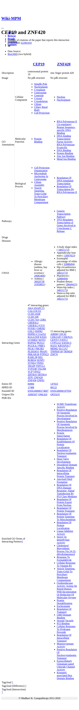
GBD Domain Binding (64, 616)
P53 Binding (63, 623)
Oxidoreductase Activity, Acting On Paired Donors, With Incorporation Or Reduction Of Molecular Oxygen (67, 590)
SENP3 (40, 360)
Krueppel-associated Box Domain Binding (65, 675)
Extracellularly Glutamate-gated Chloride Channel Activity (66, 665)
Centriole (39, 95)
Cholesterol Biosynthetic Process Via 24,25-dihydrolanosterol (66, 550)
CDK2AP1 (56, 337)
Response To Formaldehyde (64, 558)
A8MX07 (32, 394)
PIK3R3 (39, 348)
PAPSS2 (32, 342)
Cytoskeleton (41, 101)
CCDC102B (34, 314)
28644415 (71, 284)
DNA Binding (64, 150)
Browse (12, 35)
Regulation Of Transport (64, 610)
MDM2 (54, 348)
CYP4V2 (63, 340)
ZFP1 (30, 377)
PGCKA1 (33, 345)
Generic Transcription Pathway (64, 214)
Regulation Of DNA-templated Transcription (65, 180)
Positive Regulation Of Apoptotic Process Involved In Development (67, 414)
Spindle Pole (40, 84)
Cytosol (38, 98)
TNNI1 (40, 363)
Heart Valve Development (64, 460)
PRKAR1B (33, 354)
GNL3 (31, 331)
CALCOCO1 (34, 311)
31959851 (39, 284)
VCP (30, 371)
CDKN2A (67, 337)
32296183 (26, 43)
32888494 (69, 264)
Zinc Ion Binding (65, 156)
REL (40, 357)
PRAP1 (43, 351)
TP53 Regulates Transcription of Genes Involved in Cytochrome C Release (66, 225)
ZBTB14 (42, 374)
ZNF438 (32, 380)
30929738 (39, 281)
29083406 (39, 275)
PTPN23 (44, 354)
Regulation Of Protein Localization (64, 525)
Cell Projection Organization (42, 169)
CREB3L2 (33, 322)
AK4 (30, 308)
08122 (53, 387)
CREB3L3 (33, 325)
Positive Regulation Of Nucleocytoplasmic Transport (67, 653)
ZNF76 (54, 354)
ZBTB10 (32, 374)
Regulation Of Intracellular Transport (64, 638)
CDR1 (43, 319)
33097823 (69, 255)
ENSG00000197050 (60, 391)
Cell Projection (42, 112)
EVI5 (42, 325)
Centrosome (40, 92)
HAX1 (53, 345)
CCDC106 (33, 316)
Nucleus (61, 97)
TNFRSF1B (56, 351)
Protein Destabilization (64, 602)
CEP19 (39, 64)
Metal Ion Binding (66, 159)
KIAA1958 (33, 337)
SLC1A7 (63, 348)
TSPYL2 (40, 366)
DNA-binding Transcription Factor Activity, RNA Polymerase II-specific (66, 142)
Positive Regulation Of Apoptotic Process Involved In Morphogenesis (67, 425)
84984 (31, 384)
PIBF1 (41, 345)
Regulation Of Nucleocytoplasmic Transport (67, 453)
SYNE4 (32, 363)
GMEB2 (41, 328)
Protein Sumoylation (63, 434)
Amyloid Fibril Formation (64, 480)
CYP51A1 (55, 342)
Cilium (37, 104)
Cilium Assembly (39, 183)
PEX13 (40, 342)
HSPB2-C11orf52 (37, 334)
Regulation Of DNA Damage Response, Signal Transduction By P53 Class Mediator (67, 491)
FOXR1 (32, 328)
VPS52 (36, 371)
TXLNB (41, 368)
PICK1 (31, 348)
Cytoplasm (39, 89)
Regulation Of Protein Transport (66, 509)
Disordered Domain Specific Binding (67, 466)
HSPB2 (39, 331)
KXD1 (43, 337)
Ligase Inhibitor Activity (65, 532)
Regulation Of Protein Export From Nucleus (64, 502)
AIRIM (54, 334)
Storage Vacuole (65, 620)
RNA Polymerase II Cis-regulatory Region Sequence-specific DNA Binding (67, 127)
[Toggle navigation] (2, 28)
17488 (31, 387)
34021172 (63, 249)
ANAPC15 (38, 308)
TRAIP (31, 366)
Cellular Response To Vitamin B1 (66, 564)
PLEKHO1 (33, 351)
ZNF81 (40, 380)
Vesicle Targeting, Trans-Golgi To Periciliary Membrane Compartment (41, 195)
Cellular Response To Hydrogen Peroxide (66, 629)
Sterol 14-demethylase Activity (63, 540)
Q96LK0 (42, 394)
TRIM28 (67, 351)
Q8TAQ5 (55, 394)
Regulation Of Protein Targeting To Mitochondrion (66, 516)
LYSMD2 (33, 340)
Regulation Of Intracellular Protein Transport (66, 473)
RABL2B (32, 357)
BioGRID (13, 54)
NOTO (41, 340)
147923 (54, 384)
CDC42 (62, 334)
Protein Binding (38, 140)
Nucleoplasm (41, 86)
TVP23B (32, 368)
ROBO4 (32, 360)
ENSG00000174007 (38, 391)
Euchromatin (63, 606)
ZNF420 (64, 64)
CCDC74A (33, 319)
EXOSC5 (66, 342)
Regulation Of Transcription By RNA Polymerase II (67, 189)
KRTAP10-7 (64, 345)
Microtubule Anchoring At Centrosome (41, 176)
